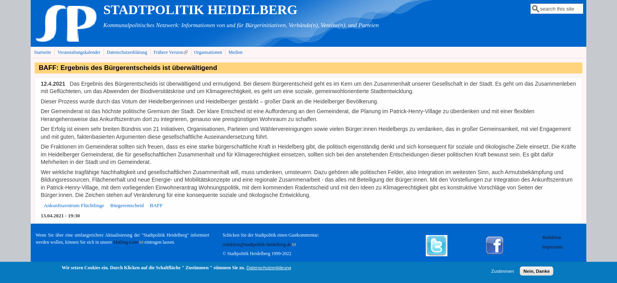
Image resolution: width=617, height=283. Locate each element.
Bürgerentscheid (127, 205)
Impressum (552, 247)
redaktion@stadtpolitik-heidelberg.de (259, 244)
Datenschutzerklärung (127, 52)
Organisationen (208, 52)
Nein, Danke (536, 272)
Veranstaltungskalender (78, 52)
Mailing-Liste (128, 242)
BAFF (156, 205)
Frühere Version (171, 52)
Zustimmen (502, 272)
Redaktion (552, 237)
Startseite (42, 52)
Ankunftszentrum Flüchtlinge (74, 205)
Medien (236, 52)
